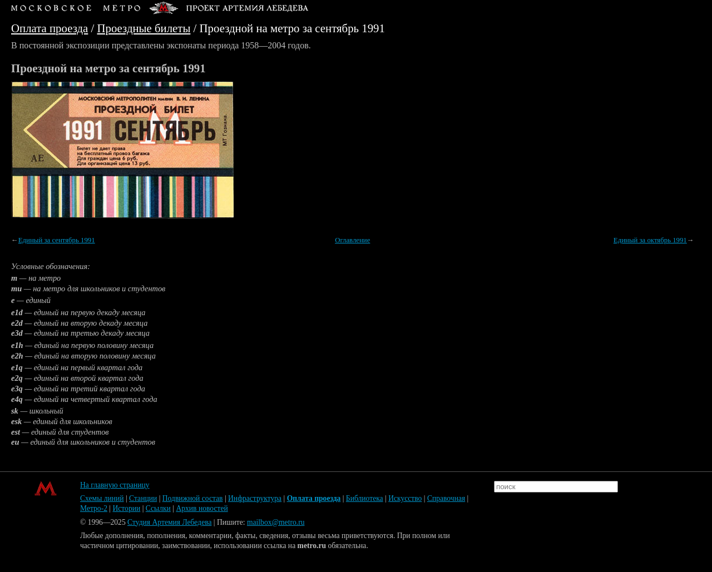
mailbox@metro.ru (276, 522)
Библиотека (364, 498)
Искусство (405, 498)
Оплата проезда (49, 28)
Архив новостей (202, 508)
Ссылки (158, 508)
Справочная (446, 498)
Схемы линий (102, 498)
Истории (127, 508)
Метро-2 (93, 508)
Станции (143, 498)
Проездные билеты (144, 28)
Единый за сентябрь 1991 (56, 240)
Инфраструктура (254, 498)
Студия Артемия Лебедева (169, 522)
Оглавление (352, 240)
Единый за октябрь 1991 (650, 240)
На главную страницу (115, 485)
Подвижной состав (192, 498)
